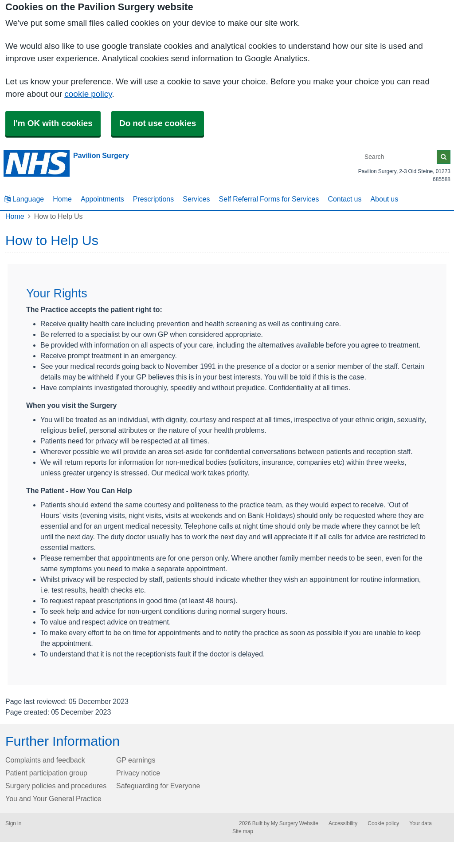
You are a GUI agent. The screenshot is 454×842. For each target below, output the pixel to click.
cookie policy (88, 94)
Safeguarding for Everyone (158, 785)
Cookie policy (383, 823)
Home (62, 198)
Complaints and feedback (45, 759)
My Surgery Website (294, 823)
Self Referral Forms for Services (269, 198)
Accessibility (343, 823)
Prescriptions (153, 198)
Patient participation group (46, 772)
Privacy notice (138, 772)
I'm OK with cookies (53, 123)
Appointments (102, 198)
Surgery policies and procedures (55, 785)
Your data (420, 823)
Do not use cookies (157, 123)
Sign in (13, 823)
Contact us (344, 198)
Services (196, 198)
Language (24, 198)
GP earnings (136, 759)
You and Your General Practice (53, 798)
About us (384, 198)
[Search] (399, 157)
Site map (242, 831)
